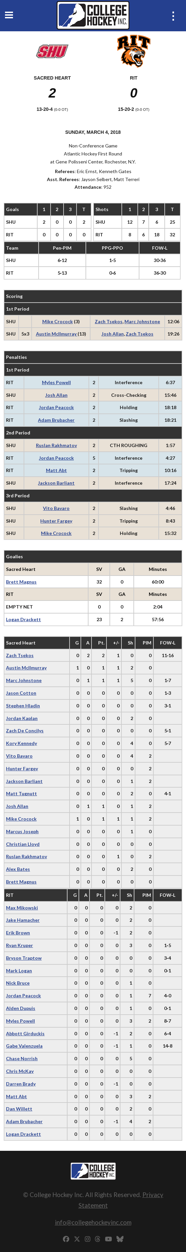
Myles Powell (56, 382)
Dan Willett (19, 1109)
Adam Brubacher (56, 420)
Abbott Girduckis (25, 1033)
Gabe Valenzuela (24, 1046)
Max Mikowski (22, 907)
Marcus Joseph (22, 831)
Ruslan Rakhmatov (56, 445)
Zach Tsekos (108, 321)
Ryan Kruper (19, 945)
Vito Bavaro (56, 508)
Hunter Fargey (56, 521)
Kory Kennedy (21, 743)
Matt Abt (56, 470)
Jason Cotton (21, 693)
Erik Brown (18, 932)
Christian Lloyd (23, 844)
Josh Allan (112, 334)
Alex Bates (18, 869)
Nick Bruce (18, 983)
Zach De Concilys (25, 730)
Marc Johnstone (142, 321)
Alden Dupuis (20, 1008)
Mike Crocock (57, 321)
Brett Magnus (21, 582)
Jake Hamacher (23, 920)
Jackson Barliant (56, 483)
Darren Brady (21, 1084)
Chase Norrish (22, 1058)
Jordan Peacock (56, 407)
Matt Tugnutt (21, 793)
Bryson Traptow (24, 958)
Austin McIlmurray (57, 334)
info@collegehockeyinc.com (93, 1222)
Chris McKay (20, 1071)
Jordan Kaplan (22, 718)
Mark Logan (19, 970)
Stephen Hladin (23, 705)
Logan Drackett (23, 619)
